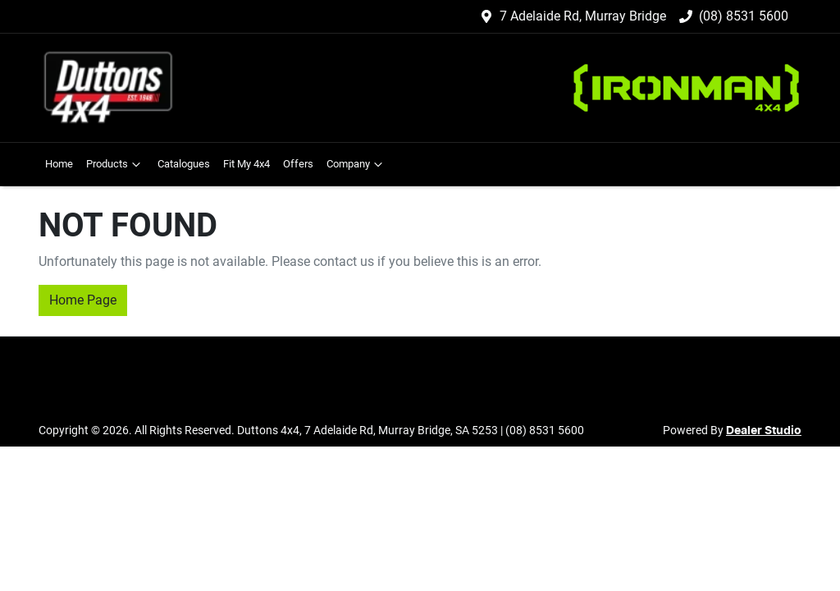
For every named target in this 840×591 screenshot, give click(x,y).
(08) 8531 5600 (743, 16)
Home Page (82, 300)
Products (115, 164)
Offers (298, 164)
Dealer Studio (763, 431)
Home (59, 164)
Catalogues (184, 164)
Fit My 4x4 (246, 164)
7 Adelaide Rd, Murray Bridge (583, 16)
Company (356, 164)
